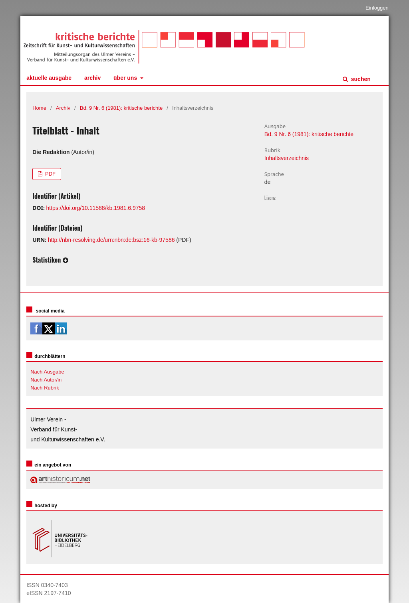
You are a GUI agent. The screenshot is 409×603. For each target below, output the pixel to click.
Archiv (92, 78)
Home (39, 108)
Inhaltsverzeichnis (286, 158)
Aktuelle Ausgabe (48, 78)
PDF (50, 174)
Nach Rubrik (44, 388)
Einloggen (377, 8)
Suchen (360, 79)
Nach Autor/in (46, 380)
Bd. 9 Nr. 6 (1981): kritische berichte (121, 108)
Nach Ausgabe (47, 372)
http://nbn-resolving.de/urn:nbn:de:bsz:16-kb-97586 (111, 240)
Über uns (126, 78)
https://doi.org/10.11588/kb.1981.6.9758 (95, 208)
